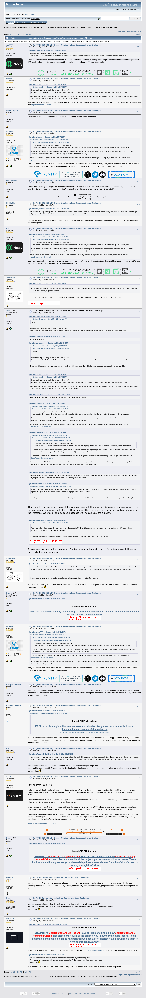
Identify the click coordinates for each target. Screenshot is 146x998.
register (33, 14)
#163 (138, 112)
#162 (138, 80)
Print (138, 34)
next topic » (136, 31)
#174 (138, 706)
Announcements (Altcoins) (51, 27)
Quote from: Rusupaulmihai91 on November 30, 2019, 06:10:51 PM (51, 754)
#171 (138, 594)
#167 (138, 230)
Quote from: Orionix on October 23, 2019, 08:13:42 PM (47, 711)
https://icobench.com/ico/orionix (44, 105)
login (27, 14)
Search (23, 22)
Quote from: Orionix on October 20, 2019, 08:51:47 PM (47, 564)
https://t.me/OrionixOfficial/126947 (42, 824)
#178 (138, 878)
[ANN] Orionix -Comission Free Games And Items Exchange (90, 27)
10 (26, 34)
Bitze (8, 748)
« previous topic (124, 31)
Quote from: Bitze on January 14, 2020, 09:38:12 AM (46, 955)
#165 (138, 182)
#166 (138, 204)
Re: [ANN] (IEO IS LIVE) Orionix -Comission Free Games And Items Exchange (67, 45)
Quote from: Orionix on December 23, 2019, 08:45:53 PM (48, 924)
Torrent (37, 19)
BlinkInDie (10, 203)
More (43, 22)
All (30, 34)
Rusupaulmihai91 (13, 684)
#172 (138, 627)
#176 (138, 778)
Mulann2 (9, 877)
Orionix (9, 311)
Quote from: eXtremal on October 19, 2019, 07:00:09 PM (47, 432)
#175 (138, 749)
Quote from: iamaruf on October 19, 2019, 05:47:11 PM (47, 137)
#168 (138, 279)
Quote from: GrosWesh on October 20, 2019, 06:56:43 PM (48, 520)
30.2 (32, 19)
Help (17, 22)
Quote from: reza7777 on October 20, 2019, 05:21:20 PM (47, 283)
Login (30, 22)
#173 (138, 685)
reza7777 (9, 45)
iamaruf (9, 79)
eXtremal (9, 131)
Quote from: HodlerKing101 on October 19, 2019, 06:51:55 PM (49, 394)
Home (11, 22)
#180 (138, 920)
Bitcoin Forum (10, 27)
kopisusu (10, 919)
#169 (138, 312)
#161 (138, 46)
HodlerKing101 (12, 111)
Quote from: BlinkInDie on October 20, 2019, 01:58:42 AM (48, 484)
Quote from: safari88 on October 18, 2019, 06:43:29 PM (47, 50)
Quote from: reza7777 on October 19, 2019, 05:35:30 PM (47, 84)
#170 (138, 559)
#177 (138, 839)
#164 (138, 132)
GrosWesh (10, 278)
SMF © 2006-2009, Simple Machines (82, 994)
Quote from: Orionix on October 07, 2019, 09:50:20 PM (48, 319)
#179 (138, 899)
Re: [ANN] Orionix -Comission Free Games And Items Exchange (61, 877)
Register (36, 22)
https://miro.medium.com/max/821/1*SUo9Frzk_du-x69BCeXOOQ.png (84, 732)
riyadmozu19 (11, 180)
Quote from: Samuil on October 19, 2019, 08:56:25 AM (47, 336)
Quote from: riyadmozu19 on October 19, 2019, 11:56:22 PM (49, 209)
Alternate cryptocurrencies (28, 27)
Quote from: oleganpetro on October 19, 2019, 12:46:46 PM (48, 343)
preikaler (9, 777)
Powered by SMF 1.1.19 (59, 994)
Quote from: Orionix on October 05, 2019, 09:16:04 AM (47, 599)
